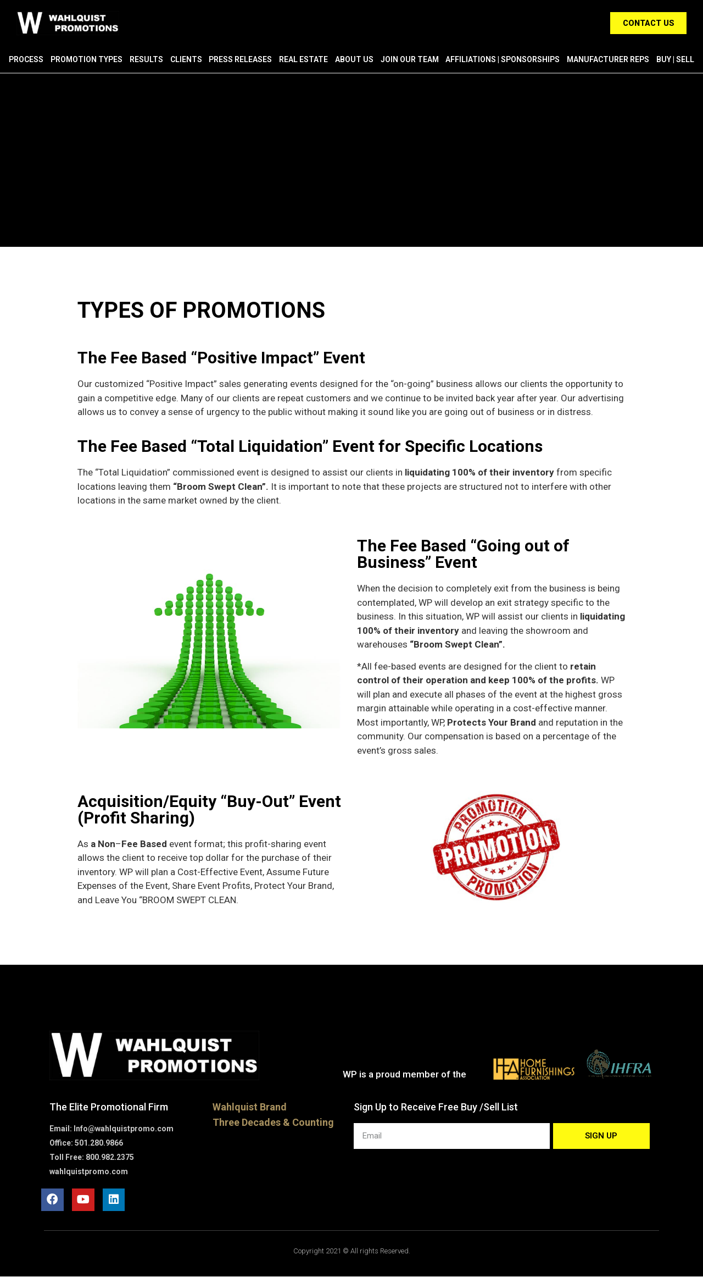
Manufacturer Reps (608, 59)
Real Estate (303, 59)
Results (146, 59)
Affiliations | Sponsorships (502, 59)
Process (26, 59)
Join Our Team (410, 59)
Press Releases (240, 59)
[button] (646, 23)
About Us (354, 59)
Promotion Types (86, 59)
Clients (186, 59)
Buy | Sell (675, 59)
